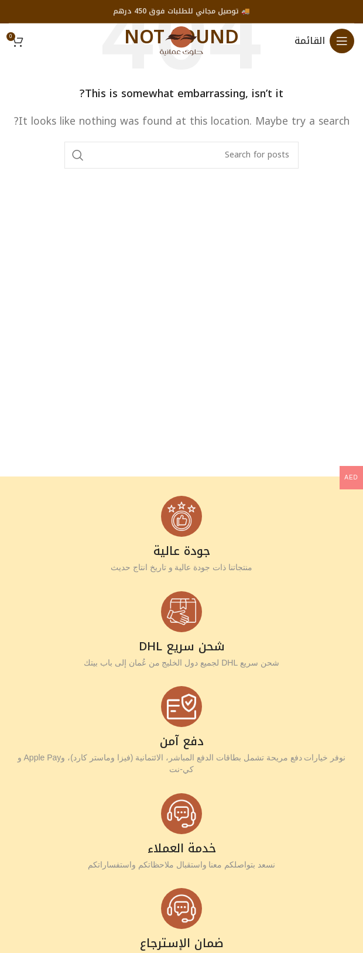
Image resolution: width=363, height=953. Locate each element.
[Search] (181, 155)
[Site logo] (181, 40)
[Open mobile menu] (324, 41)
